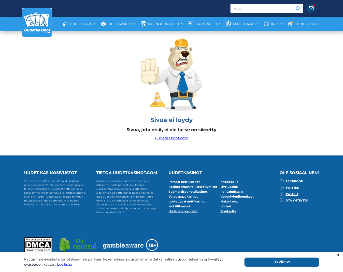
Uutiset (225, 206)
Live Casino (229, 187)
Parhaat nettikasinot (184, 182)
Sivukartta (228, 211)
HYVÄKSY (281, 262)
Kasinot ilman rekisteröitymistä (193, 187)
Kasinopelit (229, 182)
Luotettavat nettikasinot (187, 201)
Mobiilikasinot (179, 206)
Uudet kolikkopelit (183, 211)
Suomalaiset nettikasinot (188, 191)
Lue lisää (64, 264)
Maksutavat (229, 201)
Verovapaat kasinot (183, 196)
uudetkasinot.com (171, 138)
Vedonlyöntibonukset (237, 196)
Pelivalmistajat (231, 191)
